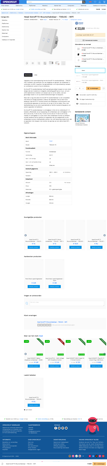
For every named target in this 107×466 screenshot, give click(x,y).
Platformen (32, 5)
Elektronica (19, 5)
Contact (104, 9)
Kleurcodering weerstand (61, 447)
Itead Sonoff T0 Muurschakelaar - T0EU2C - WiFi (52, 322)
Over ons (30, 442)
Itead (48, 141)
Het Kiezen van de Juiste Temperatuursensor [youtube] (91, 444)
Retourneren (6, 444)
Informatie (7, 439)
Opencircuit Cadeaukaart (61, 442)
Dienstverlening (60, 439)
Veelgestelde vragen (34, 449)
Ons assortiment (33, 446)
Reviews (30, 444)
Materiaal (83, 5)
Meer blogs (82, 449)
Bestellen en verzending (10, 442)
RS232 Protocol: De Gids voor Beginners (91, 447)
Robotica (44, 5)
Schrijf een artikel (59, 444)
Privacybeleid (7, 447)
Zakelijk (98, 9)
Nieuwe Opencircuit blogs (88, 439)
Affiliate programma (60, 446)
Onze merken (5, 5)
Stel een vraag (34, 302)
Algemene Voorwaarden (10, 446)
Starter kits (57, 5)
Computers (71, 5)
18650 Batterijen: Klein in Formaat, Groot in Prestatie (91, 446)
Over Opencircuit (34, 439)
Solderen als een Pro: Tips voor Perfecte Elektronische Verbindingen (91, 442)
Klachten (5, 449)
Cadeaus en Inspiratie (99, 5)
